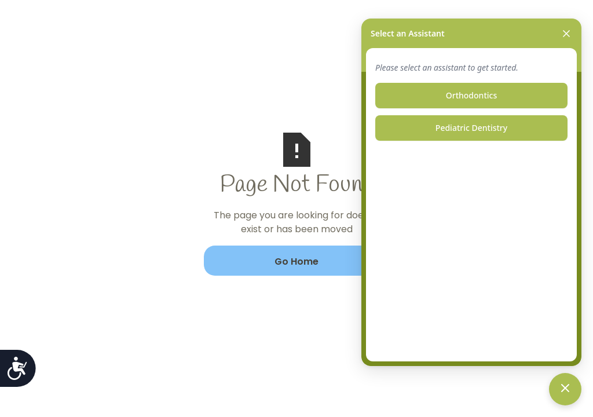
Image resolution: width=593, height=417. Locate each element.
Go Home (296, 261)
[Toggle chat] (565, 389)
